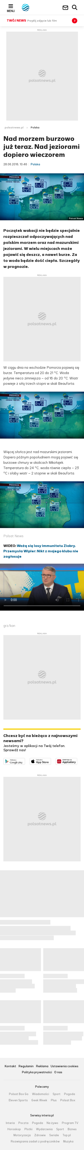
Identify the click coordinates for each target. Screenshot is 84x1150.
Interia (10, 1123)
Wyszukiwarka (75, 7)
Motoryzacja (22, 1135)
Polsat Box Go (18, 1094)
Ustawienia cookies (64, 1066)
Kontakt (10, 1066)
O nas (58, 1072)
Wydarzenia (44, 1129)
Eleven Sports (18, 1100)
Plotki (28, 1129)
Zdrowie (40, 1135)
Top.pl (66, 1135)
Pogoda (69, 1094)
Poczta (23, 1123)
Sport (56, 1094)
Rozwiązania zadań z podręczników (35, 1141)
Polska (35, 127)
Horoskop (14, 1129)
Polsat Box (67, 1100)
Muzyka (68, 1141)
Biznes (72, 1129)
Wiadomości (40, 1094)
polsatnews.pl (14, 127)
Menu (11, 11)
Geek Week (39, 1100)
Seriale (54, 1135)
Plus (54, 1100)
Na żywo (52, 1123)
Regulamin (26, 1066)
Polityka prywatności (37, 1072)
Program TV (70, 1123)
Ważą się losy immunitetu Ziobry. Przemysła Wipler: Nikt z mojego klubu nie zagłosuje (40, 551)
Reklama (42, 1066)
